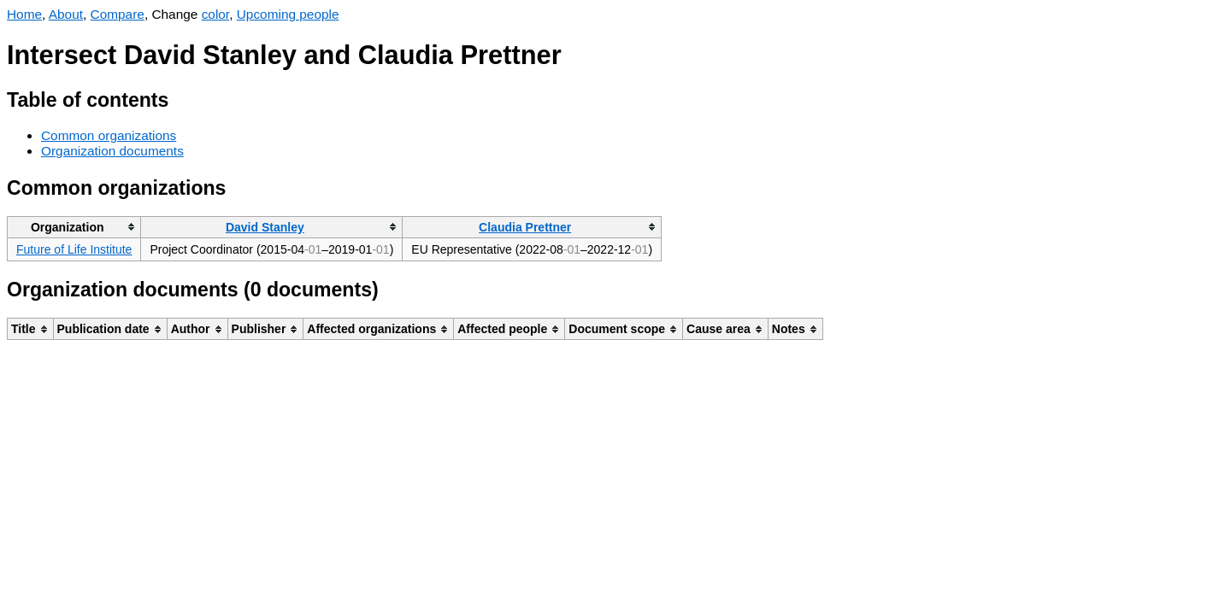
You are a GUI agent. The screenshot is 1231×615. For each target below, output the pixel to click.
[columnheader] (74, 226)
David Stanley (265, 227)
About (66, 14)
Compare (117, 14)
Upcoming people (288, 14)
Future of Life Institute (74, 249)
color (216, 14)
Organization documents (112, 151)
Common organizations (108, 135)
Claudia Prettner (525, 227)
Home (24, 14)
